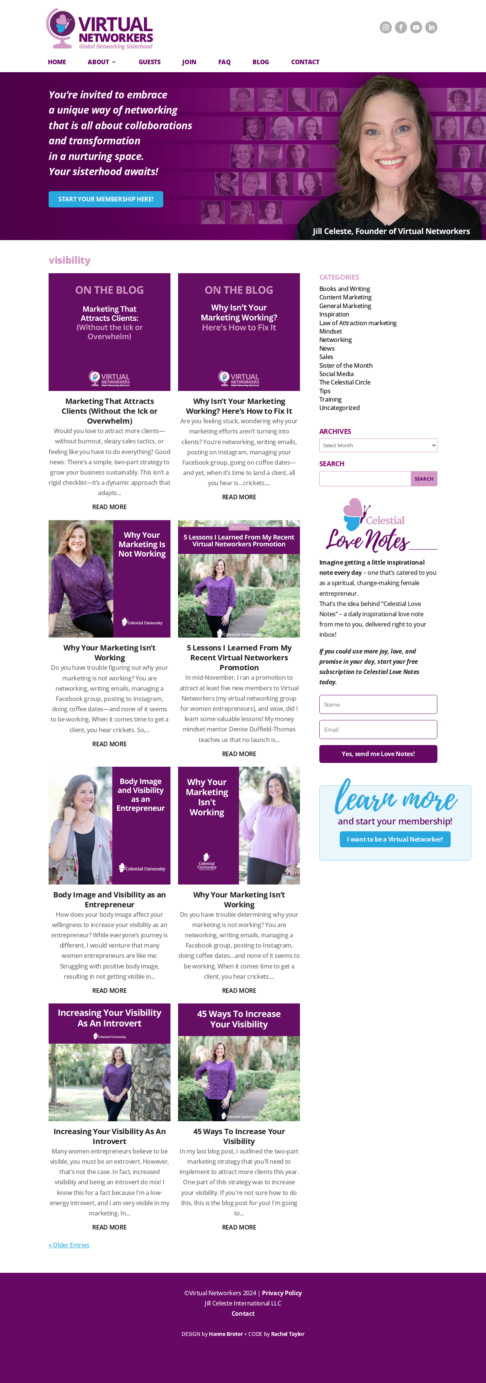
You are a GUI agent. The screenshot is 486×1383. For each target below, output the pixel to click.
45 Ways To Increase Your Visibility (239, 1136)
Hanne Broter (226, 1333)
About (98, 62)
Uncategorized (339, 408)
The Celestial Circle (345, 382)
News (327, 348)
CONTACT (305, 62)
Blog (260, 62)
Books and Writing (344, 289)
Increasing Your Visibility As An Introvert (110, 1136)
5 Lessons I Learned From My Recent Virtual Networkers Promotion (239, 657)
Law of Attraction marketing (358, 323)
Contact (243, 1313)
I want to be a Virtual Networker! (395, 839)
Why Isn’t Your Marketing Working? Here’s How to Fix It (239, 406)
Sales (326, 357)
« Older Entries (69, 1245)
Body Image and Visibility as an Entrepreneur (109, 899)
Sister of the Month (346, 365)
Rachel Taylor (288, 1333)
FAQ (224, 62)
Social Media (336, 374)
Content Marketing (345, 297)
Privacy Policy (282, 1293)
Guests (150, 62)
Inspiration (334, 314)
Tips (325, 391)
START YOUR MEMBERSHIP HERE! (105, 199)
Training (330, 399)
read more (109, 507)
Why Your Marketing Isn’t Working (109, 652)
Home (57, 62)
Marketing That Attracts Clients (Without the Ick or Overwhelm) (109, 411)
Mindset (330, 331)
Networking (335, 339)
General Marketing (345, 306)
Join (189, 62)
